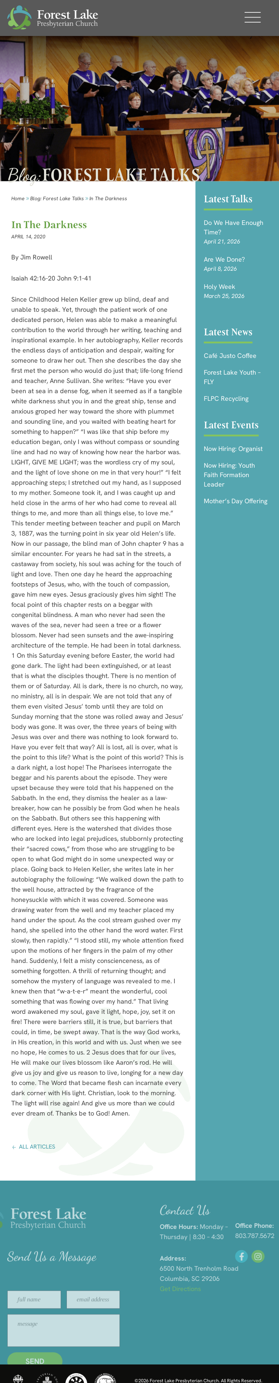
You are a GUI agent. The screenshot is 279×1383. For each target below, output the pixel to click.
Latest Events (231, 425)
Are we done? (224, 259)
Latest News (228, 332)
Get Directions (240, 1289)
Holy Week (219, 286)
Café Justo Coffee (230, 355)
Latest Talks (228, 199)
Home (18, 198)
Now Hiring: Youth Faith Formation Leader (229, 474)
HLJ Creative (249, 1368)
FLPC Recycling (226, 398)
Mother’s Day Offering (235, 501)
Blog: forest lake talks (57, 198)
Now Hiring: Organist (233, 448)
